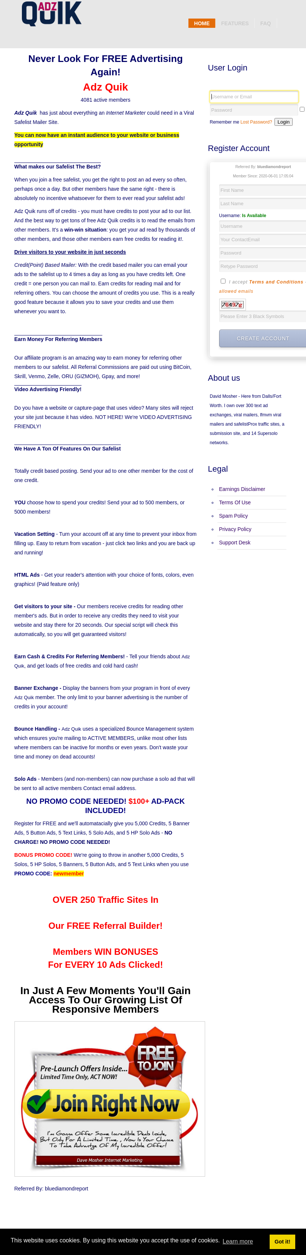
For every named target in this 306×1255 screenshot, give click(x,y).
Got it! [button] (282, 1242)
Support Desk (235, 542)
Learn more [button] (238, 1241)
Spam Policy (233, 516)
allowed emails (236, 291)
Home (202, 23)
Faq (265, 23)
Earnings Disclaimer (242, 489)
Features (235, 23)
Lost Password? (256, 122)
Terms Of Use (235, 502)
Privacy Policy (235, 529)
